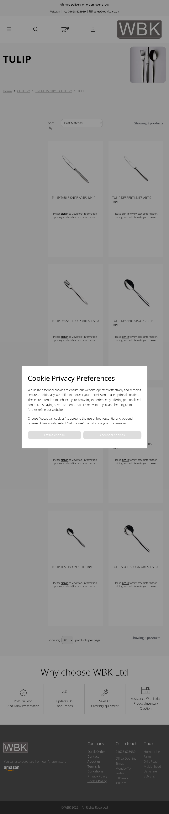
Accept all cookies (112, 435)
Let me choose (54, 435)
